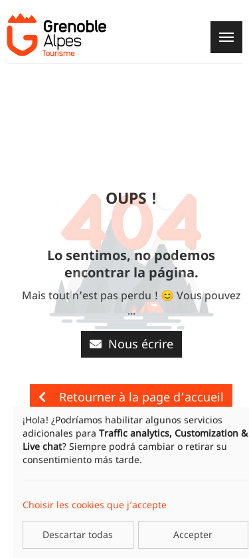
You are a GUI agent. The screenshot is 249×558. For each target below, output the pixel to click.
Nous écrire (131, 344)
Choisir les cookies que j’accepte (95, 504)
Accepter (192, 534)
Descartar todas (77, 534)
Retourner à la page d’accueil (131, 397)
